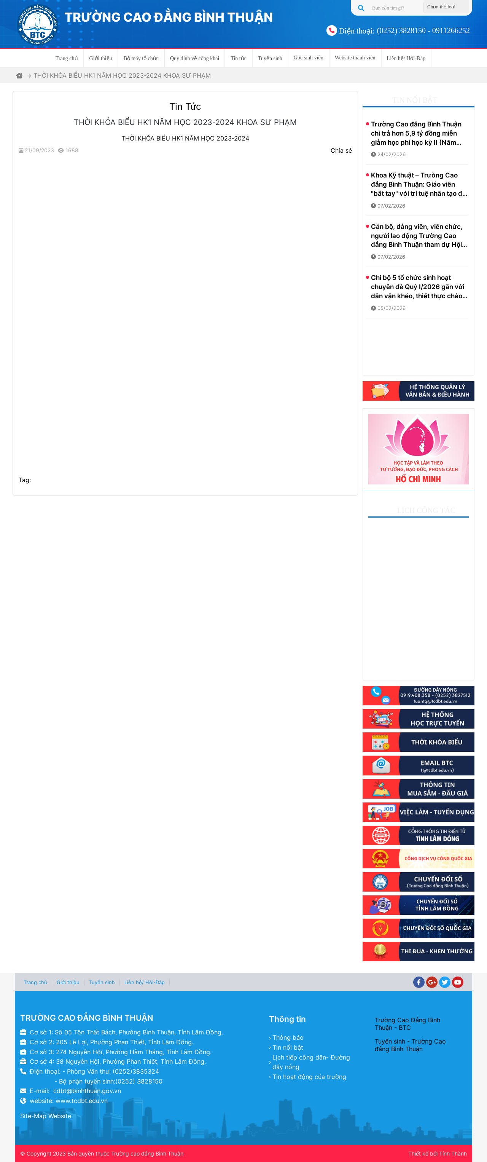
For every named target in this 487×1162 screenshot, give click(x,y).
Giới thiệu (100, 58)
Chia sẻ (341, 150)
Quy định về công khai (194, 58)
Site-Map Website (45, 1116)
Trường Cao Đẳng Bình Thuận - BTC (407, 1023)
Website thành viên (355, 58)
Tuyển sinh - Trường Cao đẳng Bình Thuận (410, 1045)
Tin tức (239, 58)
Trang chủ (67, 58)
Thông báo (288, 1037)
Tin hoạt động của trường (309, 1076)
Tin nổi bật (287, 1047)
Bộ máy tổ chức (141, 58)
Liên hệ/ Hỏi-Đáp (406, 58)
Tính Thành (453, 1153)
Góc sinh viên (308, 58)
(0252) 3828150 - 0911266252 (423, 30)
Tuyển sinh (270, 58)
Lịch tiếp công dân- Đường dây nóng (311, 1062)
